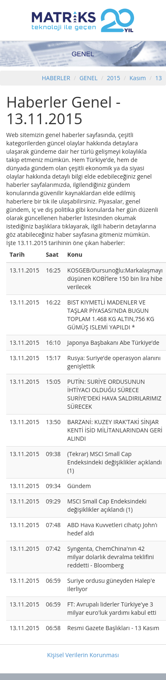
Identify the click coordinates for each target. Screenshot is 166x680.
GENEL (89, 78)
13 (158, 78)
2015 (114, 78)
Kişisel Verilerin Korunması (83, 655)
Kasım (137, 78)
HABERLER (56, 78)
